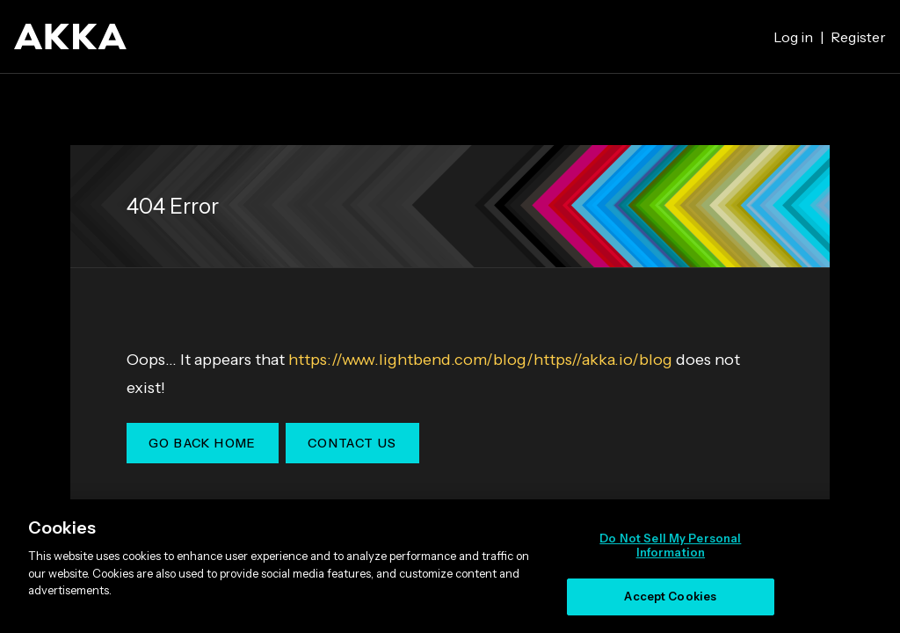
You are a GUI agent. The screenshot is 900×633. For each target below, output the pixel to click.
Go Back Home (203, 443)
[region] (450, 566)
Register (858, 37)
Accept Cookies (670, 596)
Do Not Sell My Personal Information (670, 545)
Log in (793, 37)
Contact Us (352, 443)
